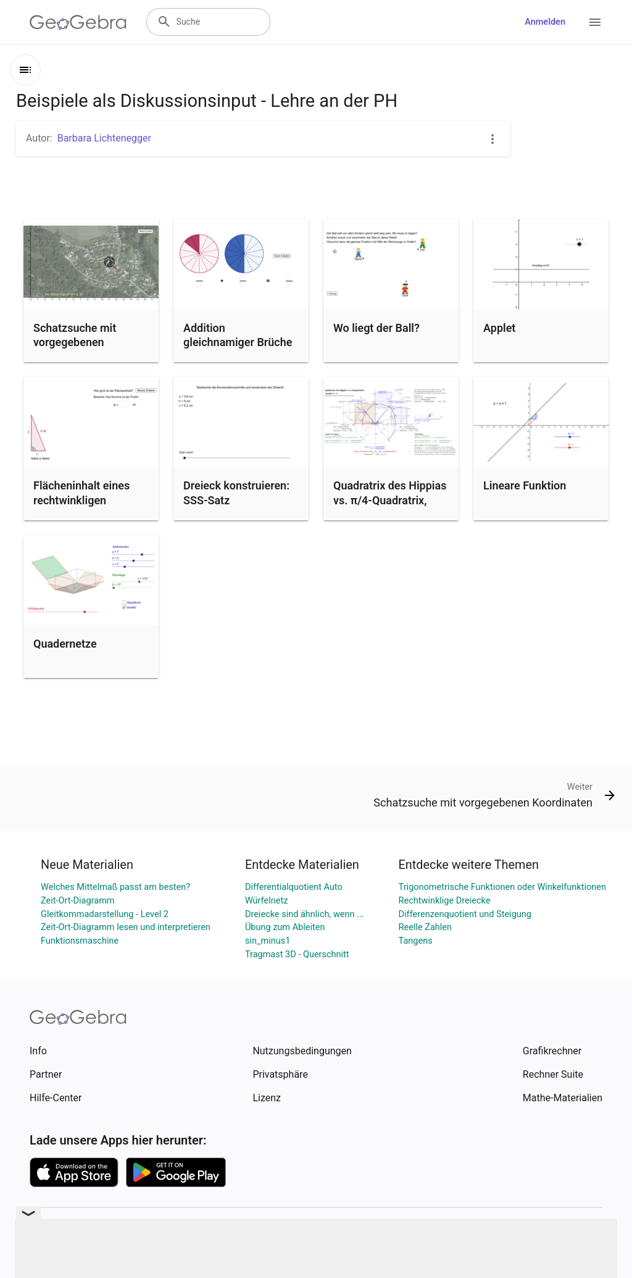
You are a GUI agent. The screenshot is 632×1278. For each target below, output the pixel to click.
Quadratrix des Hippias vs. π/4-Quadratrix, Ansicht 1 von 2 (389, 499)
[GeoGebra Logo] (78, 22)
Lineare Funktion (524, 485)
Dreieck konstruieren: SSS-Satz (236, 492)
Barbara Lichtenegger (104, 138)
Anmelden (545, 22)
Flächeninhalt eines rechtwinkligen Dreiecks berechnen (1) (91, 499)
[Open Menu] (595, 22)
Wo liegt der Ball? (376, 327)
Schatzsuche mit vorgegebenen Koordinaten (74, 342)
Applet (499, 327)
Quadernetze (65, 643)
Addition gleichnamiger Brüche (237, 335)
